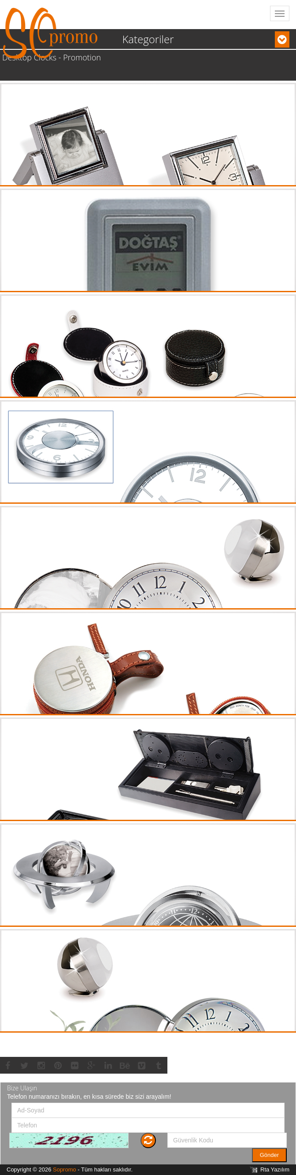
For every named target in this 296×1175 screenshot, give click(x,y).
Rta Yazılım (274, 1169)
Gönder (269, 1155)
